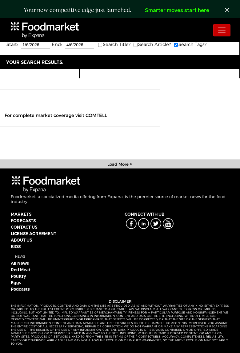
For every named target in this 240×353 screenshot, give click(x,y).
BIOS (16, 246)
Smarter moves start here (177, 11)
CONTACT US (24, 227)
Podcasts (20, 289)
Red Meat (20, 269)
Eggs (16, 282)
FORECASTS (23, 220)
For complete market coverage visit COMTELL (56, 115)
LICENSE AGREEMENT (33, 233)
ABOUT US (21, 240)
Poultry (18, 276)
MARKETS (21, 214)
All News (20, 263)
